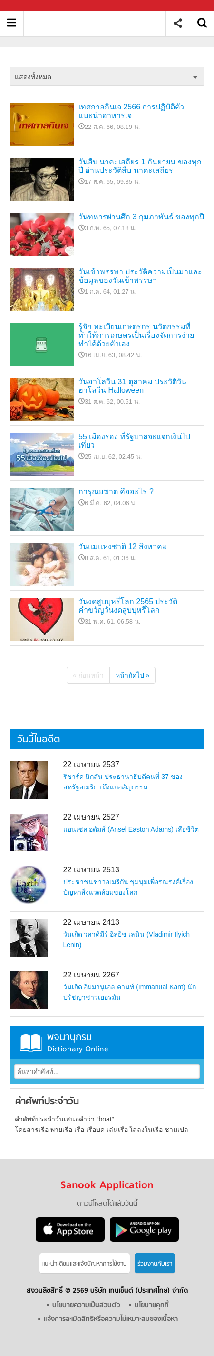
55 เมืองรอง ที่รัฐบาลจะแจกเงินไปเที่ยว (134, 441)
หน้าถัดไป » (133, 675)
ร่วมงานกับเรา (154, 1264)
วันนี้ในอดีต (38, 740)
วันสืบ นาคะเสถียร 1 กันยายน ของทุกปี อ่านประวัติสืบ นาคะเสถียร (140, 166)
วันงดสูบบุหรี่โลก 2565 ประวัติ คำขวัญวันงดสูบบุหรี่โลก (127, 605)
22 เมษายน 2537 (91, 764)
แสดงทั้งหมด (33, 77)
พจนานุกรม (107, 1043)
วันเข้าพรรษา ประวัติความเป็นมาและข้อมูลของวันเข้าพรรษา (140, 276)
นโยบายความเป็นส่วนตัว (86, 1305)
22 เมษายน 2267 (91, 975)
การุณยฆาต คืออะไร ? (116, 492)
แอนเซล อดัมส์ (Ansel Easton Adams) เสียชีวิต (131, 829)
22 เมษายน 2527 (91, 817)
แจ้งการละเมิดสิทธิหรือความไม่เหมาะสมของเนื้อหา (111, 1319)
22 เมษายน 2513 (91, 870)
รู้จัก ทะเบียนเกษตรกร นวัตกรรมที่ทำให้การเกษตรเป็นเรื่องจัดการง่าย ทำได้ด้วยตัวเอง (136, 335)
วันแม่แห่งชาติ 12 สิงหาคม (122, 546)
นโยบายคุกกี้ (152, 1305)
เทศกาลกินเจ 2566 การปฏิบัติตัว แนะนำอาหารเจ (131, 111)
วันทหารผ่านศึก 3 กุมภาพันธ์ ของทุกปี (141, 217)
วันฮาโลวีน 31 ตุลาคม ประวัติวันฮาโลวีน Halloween (132, 386)
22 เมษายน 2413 (91, 922)
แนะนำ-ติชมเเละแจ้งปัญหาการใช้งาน (84, 1264)
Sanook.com (28, 6)
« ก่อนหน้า (88, 675)
